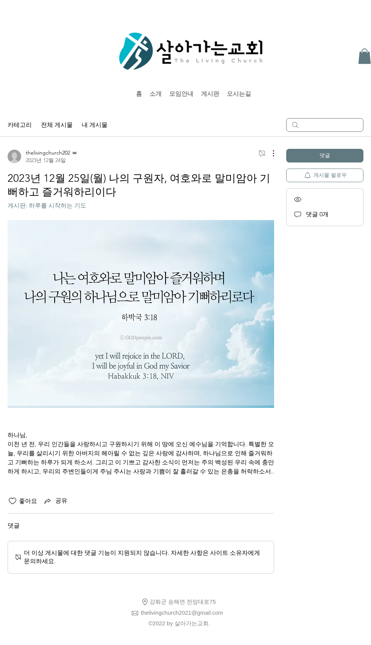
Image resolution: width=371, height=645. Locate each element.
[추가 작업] (269, 153)
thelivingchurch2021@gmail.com (182, 612)
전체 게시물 (57, 124)
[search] (324, 125)
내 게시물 (95, 124)
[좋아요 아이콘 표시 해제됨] (12, 501)
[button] (364, 56)
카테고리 (20, 124)
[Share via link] (55, 501)
